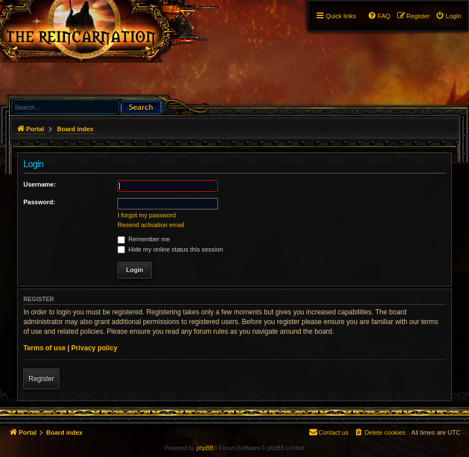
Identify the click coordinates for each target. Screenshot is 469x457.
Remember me (144, 239)
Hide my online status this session (170, 249)
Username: (39, 184)
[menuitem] (448, 16)
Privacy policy (94, 348)
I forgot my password (147, 215)
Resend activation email (151, 224)
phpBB (204, 448)
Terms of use (44, 348)
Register (41, 379)
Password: (39, 202)
